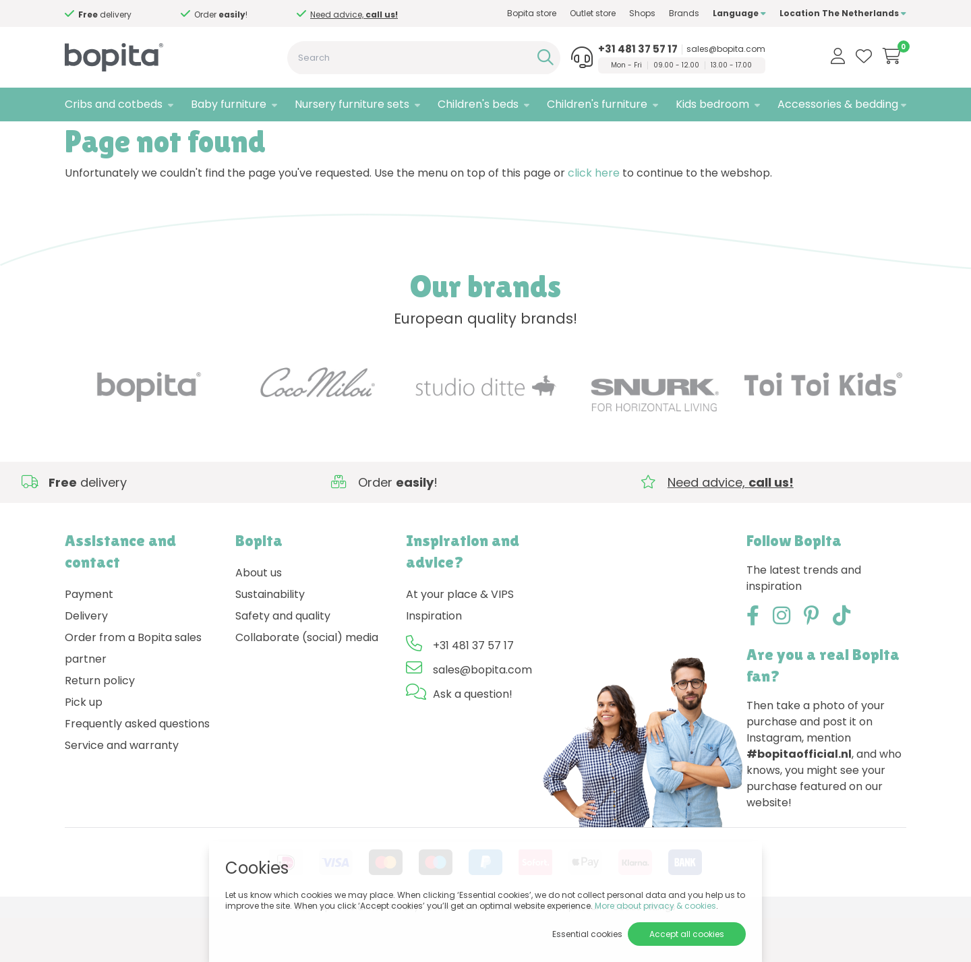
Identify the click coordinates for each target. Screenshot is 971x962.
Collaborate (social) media (306, 682)
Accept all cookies (686, 934)
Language (739, 13)
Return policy (100, 725)
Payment (89, 639)
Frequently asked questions (137, 768)
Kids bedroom (712, 104)
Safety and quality (282, 660)
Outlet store (593, 13)
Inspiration (434, 660)
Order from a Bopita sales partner (133, 692)
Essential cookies (587, 934)
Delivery (86, 660)
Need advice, (354, 14)
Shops (642, 13)
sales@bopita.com (725, 49)
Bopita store (531, 13)
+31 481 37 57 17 (638, 49)
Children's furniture (597, 104)
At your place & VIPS (460, 639)
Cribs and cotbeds (114, 104)
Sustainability (270, 639)
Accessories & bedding (837, 104)
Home (78, 138)
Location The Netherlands (842, 13)
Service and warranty (122, 790)
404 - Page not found (151, 138)
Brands (684, 13)
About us (258, 617)
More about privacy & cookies (655, 905)
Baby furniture (228, 104)
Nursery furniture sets (352, 104)
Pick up (83, 746)
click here (594, 217)
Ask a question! (472, 738)
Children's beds (478, 104)
